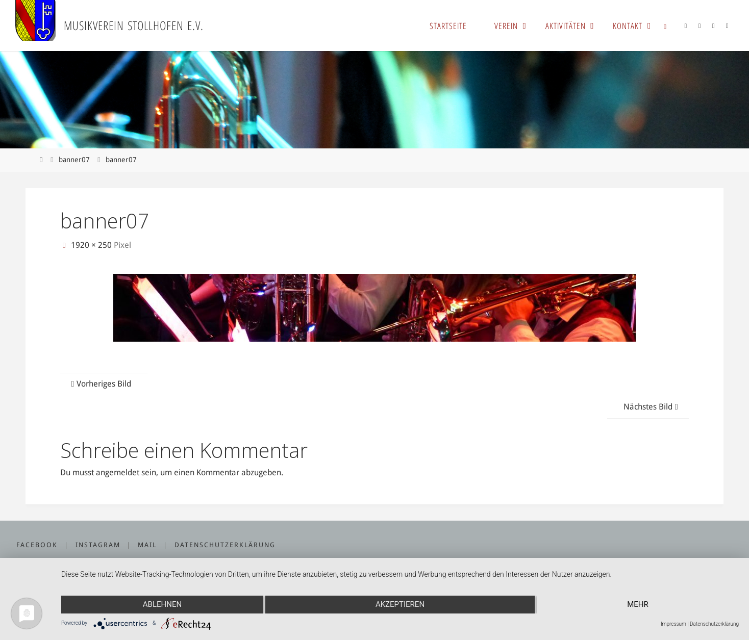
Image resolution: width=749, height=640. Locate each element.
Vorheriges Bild (99, 384)
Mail (147, 545)
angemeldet (117, 472)
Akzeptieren (400, 604)
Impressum (673, 624)
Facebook (37, 545)
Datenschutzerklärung (225, 545)
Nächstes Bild (652, 407)
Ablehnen (162, 604)
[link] (665, 25)
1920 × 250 (92, 245)
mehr (637, 604)
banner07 (74, 160)
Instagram (98, 545)
